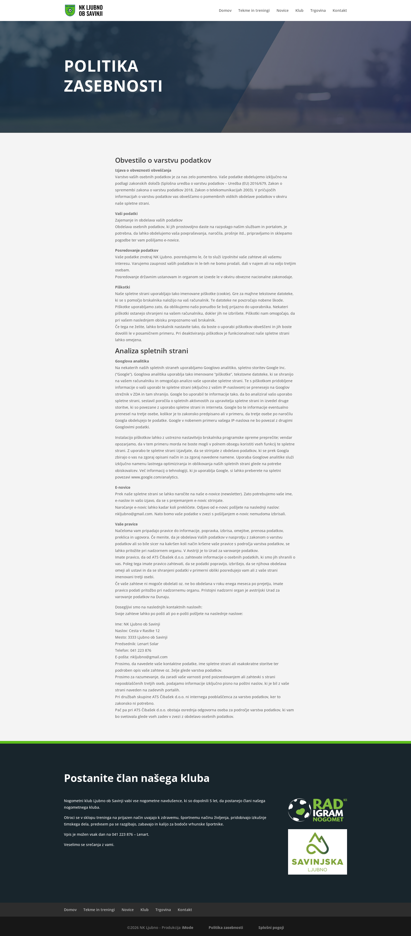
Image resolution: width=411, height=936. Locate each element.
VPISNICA (317, 779)
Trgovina (318, 11)
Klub (299, 11)
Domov (225, 11)
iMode (187, 927)
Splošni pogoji (271, 927)
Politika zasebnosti (226, 927)
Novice (283, 11)
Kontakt (340, 11)
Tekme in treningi (254, 11)
